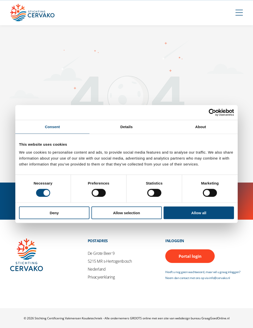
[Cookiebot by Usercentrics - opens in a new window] (212, 112)
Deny (54, 213)
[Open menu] (239, 12)
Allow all (198, 213)
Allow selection (126, 213)
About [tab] (200, 127)
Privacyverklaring (101, 277)
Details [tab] (126, 127)
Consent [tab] (52, 127)
